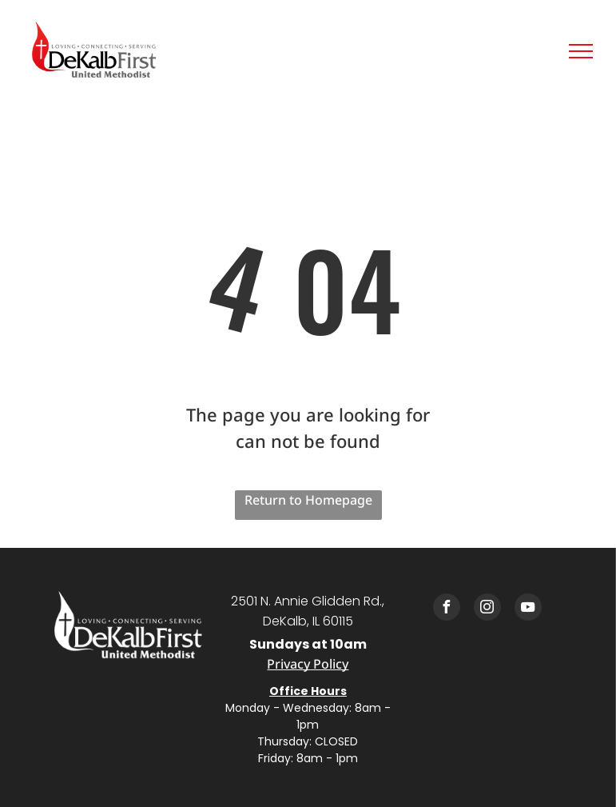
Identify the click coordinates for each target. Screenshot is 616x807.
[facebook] (446, 609)
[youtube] (528, 609)
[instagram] (487, 609)
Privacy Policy (307, 664)
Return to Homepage (308, 500)
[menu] (581, 51)
